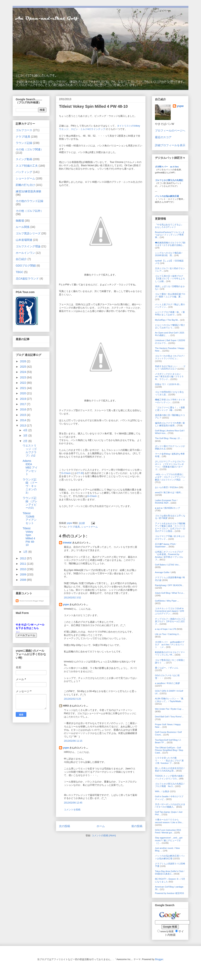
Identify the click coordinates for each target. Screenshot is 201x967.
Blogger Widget (38, 601)
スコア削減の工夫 (27, 165)
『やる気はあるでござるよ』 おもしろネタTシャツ (169, 225)
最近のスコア (163, 137)
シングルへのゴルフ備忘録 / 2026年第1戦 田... (168, 254)
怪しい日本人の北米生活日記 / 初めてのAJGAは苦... (169, 769)
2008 (23, 579)
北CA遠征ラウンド (27, 278)
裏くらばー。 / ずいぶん (166, 668)
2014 (23, 420)
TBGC (19, 272)
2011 (23, 563)
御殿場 (20, 220)
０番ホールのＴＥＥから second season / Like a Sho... (169, 820)
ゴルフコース (24, 130)
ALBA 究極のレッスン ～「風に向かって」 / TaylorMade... (169, 699)
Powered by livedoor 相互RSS (169, 893)
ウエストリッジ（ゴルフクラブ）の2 (30, 450)
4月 (25, 430)
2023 (23, 377)
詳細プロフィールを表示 (170, 145)
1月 (25, 551)
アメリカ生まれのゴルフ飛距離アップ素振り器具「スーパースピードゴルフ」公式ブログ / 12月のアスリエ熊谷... (170, 527)
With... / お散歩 (162, 791)
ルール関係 (23, 226)
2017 (23, 404)
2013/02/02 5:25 (72, 699)
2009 (23, 574)
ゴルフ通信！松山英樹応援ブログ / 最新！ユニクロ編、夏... (170, 295)
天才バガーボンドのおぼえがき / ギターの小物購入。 (170, 805)
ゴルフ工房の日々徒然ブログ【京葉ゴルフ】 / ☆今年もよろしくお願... (170, 278)
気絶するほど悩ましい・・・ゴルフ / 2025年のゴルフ (170, 367)
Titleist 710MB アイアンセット (30, 518)
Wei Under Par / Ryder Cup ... (169, 709)
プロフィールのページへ (170, 130)
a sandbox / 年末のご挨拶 (167, 683)
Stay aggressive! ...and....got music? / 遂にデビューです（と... (168, 840)
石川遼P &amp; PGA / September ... (165, 545)
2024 (23, 371)
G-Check (66, 473)
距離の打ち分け (25, 184)
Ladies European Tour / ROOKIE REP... (166, 501)
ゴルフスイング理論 (28, 246)
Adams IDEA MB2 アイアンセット (30, 467)
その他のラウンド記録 (29, 201)
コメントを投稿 (72, 809)
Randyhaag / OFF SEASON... (169, 585)
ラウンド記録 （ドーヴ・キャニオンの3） (30, 486)
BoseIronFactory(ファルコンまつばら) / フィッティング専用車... (169, 234)
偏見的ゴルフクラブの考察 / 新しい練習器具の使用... (170, 424)
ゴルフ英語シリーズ (28, 233)
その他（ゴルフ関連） (29, 149)
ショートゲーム (89, 526)
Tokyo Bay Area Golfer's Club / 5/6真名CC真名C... (169, 872)
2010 (23, 569)
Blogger (159, 959)
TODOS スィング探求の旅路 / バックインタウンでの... (169, 777)
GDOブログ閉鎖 (26, 265)
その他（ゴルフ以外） (29, 210)
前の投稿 (136, 826)
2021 (23, 388)
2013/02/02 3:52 (72, 597)
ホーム (101, 826)
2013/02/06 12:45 (73, 802)
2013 (23, 425)
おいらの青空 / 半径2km (166, 487)
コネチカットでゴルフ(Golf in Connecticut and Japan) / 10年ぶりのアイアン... (169, 611)
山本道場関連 (24, 239)
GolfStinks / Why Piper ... (167, 601)
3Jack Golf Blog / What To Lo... (170, 593)
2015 (23, 414)
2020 (23, 393)
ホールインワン (25, 252)
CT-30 (80, 473)
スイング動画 (24, 159)
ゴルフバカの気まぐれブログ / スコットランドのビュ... (169, 357)
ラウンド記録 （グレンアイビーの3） (30, 502)
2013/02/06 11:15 (73, 741)
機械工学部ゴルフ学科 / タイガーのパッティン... (170, 400)
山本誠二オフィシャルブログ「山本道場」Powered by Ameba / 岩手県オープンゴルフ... (169, 556)
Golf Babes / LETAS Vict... (167, 564)
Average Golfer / (163, 572)
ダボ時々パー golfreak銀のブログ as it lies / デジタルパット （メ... (169, 644)
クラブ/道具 (73, 526)
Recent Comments (25, 601)
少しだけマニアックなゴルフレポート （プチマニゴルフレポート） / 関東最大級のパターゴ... (170, 465)
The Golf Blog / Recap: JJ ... (168, 438)
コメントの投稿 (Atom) (104, 835)
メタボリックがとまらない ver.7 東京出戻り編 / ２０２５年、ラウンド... (169, 376)
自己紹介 (21, 259)
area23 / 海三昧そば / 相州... (168, 492)
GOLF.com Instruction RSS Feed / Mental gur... (168, 831)
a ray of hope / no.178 (165, 629)
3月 (25, 435)
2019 (23, 398)
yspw (66, 604)
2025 (23, 366)
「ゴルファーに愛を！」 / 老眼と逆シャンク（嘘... (170, 408)
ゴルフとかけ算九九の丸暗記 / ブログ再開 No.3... (169, 785)
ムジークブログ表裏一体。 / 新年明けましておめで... (170, 313)
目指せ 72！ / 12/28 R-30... (168, 384)
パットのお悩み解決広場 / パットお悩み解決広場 (170, 857)
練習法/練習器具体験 (28, 191)
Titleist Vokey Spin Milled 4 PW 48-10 (29, 536)
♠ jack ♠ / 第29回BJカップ (167, 508)
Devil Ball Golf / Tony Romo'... (169, 716)
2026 (23, 361)
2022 (23, 382)
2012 (23, 558)
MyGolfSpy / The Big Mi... (167, 320)
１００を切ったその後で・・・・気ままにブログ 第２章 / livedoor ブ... (169, 760)
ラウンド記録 (24, 142)
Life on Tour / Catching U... (168, 634)
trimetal (67, 542)
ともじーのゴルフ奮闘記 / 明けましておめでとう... (170, 326)
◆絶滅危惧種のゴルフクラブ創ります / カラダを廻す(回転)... (170, 243)
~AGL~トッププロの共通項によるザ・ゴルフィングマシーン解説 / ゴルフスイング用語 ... (170, 477)
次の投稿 (64, 826)
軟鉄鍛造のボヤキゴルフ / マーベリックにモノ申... (170, 653)
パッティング (24, 171)
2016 (23, 409)
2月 (25, 441)
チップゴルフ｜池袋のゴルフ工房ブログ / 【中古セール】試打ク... (170, 621)
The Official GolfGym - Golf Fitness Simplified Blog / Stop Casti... (169, 750)
